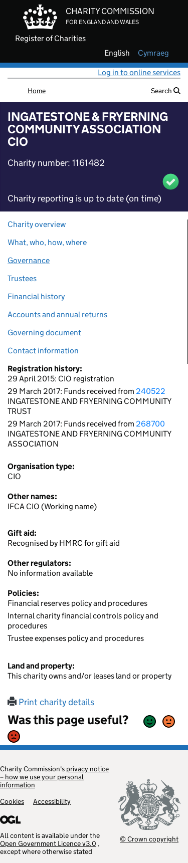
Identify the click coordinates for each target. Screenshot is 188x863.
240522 (150, 391)
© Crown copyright (149, 838)
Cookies (12, 801)
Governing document (44, 332)
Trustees (22, 278)
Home (37, 90)
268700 (150, 423)
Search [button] (165, 90)
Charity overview (37, 224)
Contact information (43, 350)
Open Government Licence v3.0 (48, 843)
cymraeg (153, 53)
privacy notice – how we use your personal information (54, 776)
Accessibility (52, 801)
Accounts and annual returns (57, 314)
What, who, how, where (47, 242)
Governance (29, 260)
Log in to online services (139, 72)
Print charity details (51, 702)
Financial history (36, 296)
